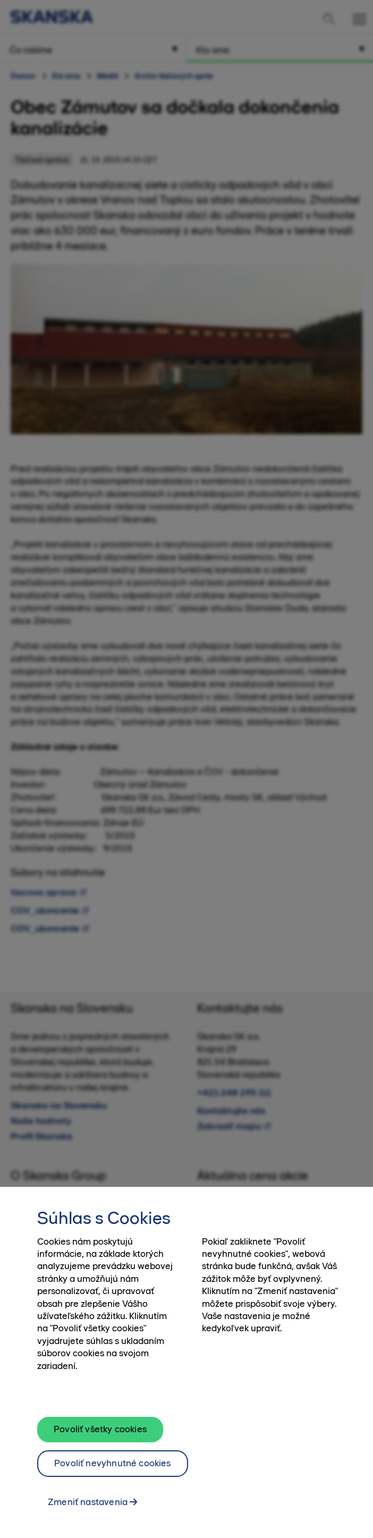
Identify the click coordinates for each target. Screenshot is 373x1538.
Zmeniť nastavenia (88, 1507)
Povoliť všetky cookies (100, 1435)
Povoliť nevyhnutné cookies (112, 1469)
